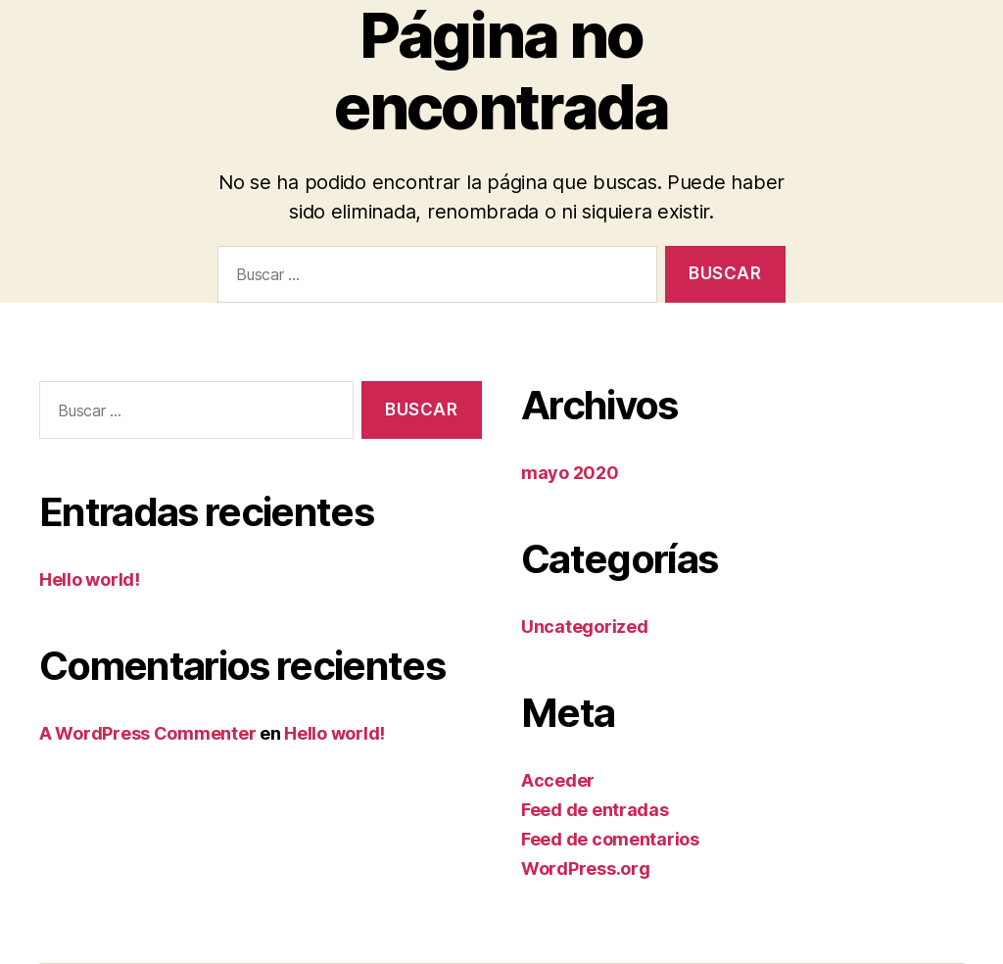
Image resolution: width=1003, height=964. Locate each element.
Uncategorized (584, 626)
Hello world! (89, 579)
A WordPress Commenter (147, 733)
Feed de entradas (595, 809)
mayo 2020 (570, 472)
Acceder (558, 780)
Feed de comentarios (610, 839)
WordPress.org (585, 868)
